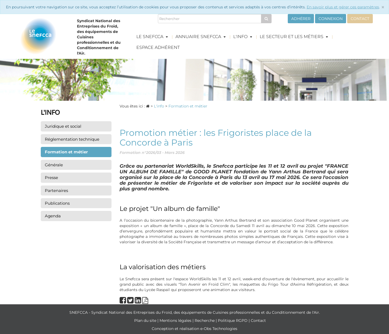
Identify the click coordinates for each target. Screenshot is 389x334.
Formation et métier (66, 151)
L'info (242, 36)
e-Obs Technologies (218, 328)
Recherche (205, 320)
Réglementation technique (72, 139)
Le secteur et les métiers (294, 36)
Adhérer (300, 18)
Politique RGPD (233, 320)
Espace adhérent (158, 47)
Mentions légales (176, 320)
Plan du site (145, 320)
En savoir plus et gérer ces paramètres (343, 7)
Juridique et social (63, 126)
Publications (57, 203)
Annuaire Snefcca (200, 36)
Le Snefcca (152, 36)
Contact (360, 18)
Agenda (53, 215)
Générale (54, 164)
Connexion (331, 18)
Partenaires (56, 190)
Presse (51, 177)
